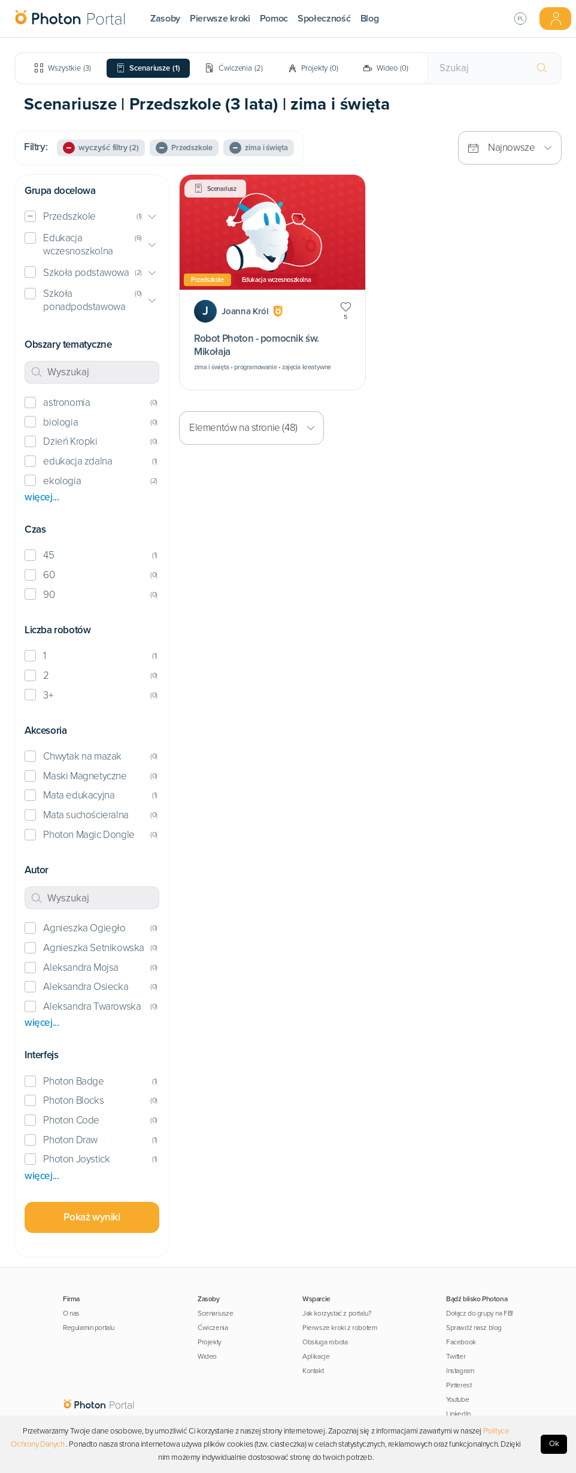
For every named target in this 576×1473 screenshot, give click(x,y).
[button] (92, 217)
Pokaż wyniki (91, 1217)
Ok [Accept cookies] (554, 1443)
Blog (369, 19)
